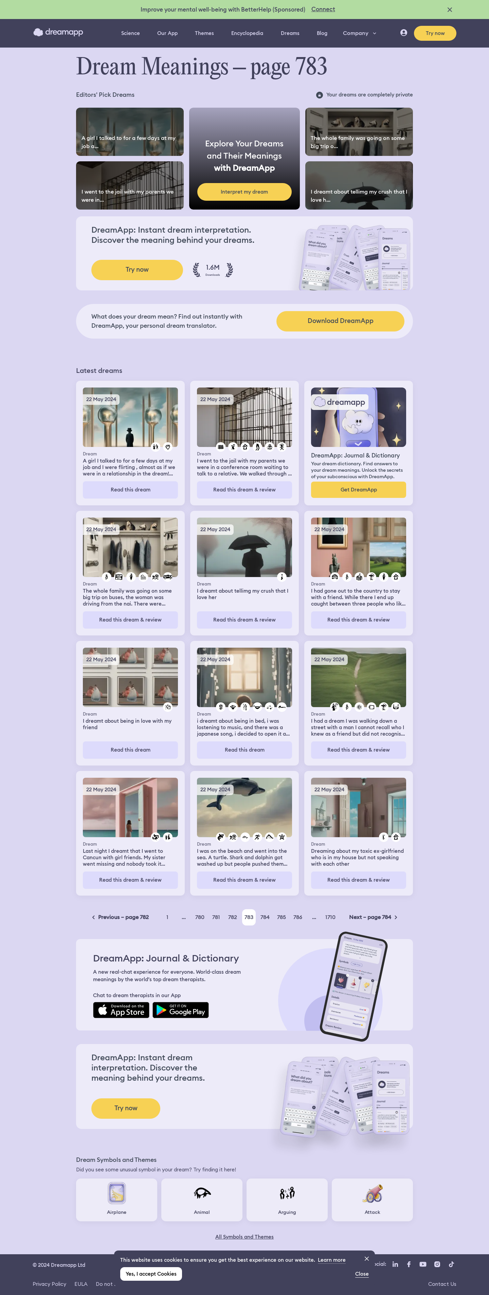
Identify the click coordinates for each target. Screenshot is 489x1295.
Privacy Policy (49, 1284)
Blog (322, 33)
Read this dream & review (244, 489)
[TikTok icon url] (451, 1264)
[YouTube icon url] (423, 1264)
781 (216, 917)
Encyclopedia (247, 33)
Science (130, 33)
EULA (81, 1284)
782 (232, 917)
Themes (204, 33)
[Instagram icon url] (437, 1264)
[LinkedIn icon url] (395, 1264)
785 (281, 917)
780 (199, 917)
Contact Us (442, 1284)
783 (248, 917)
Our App (167, 33)
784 (265, 917)
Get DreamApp (359, 489)
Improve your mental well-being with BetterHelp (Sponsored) (223, 9)
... (184, 917)
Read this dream (130, 489)
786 (297, 917)
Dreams (290, 33)
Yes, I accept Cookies (151, 1274)
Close (362, 1274)
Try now (435, 33)
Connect (323, 9)
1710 (330, 917)
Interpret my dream (244, 191)
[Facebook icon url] (408, 1264)
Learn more (332, 1260)
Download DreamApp (341, 321)
